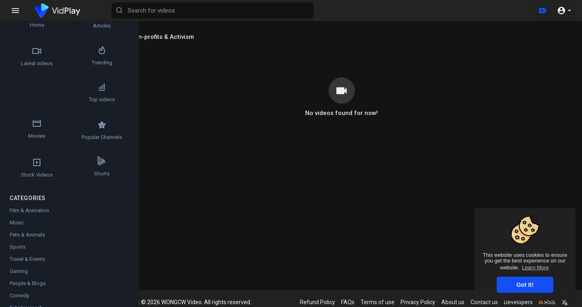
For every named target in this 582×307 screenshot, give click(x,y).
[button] (564, 10)
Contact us (486, 302)
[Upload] (543, 10)
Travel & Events (27, 261)
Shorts (28, 169)
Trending (76, 56)
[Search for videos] (318, 10)
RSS (549, 302)
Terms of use (379, 302)
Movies (76, 94)
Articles (77, 19)
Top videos (29, 94)
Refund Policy (319, 302)
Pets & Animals (27, 236)
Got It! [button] (525, 284)
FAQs (349, 302)
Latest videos (28, 56)
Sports (17, 248)
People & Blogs (28, 285)
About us (454, 302)
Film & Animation (29, 212)
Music (17, 224)
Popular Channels (28, 132)
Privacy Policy (420, 302)
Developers (520, 302)
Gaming (19, 273)
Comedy (19, 297)
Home (28, 19)
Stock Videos (77, 132)
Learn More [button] (535, 267)
